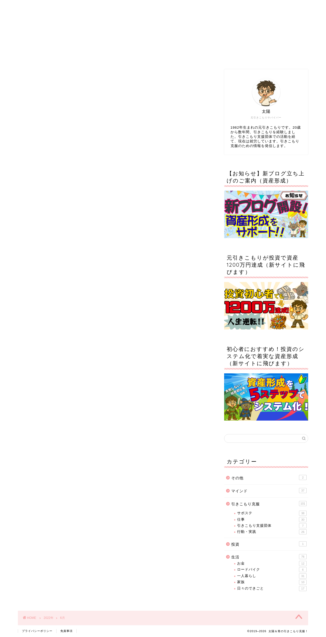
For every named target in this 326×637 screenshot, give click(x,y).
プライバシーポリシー (37, 630)
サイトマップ (194, 55)
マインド (269, 490)
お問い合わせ (255, 55)
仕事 (272, 519)
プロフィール (132, 55)
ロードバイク (272, 569)
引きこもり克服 (269, 503)
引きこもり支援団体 (272, 525)
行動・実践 (272, 531)
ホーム (71, 55)
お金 (272, 563)
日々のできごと (272, 588)
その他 (269, 477)
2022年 (48, 618)
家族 (272, 582)
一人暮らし (272, 576)
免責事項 (66, 630)
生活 (269, 556)
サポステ (272, 513)
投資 (269, 543)
